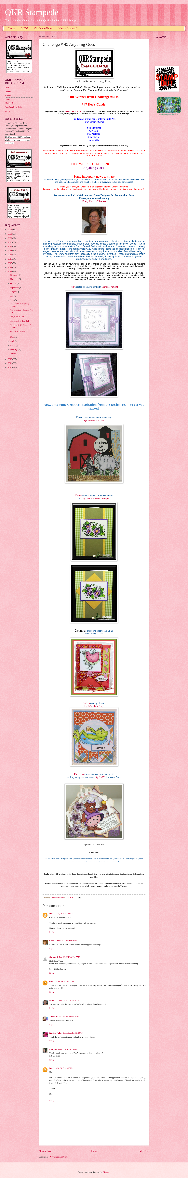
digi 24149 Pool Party (94, 706)
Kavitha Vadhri (55, 1033)
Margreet (53, 1049)
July (12, 301)
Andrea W (53, 1017)
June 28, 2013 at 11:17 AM (69, 957)
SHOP (24, 28)
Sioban (7, 113)
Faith (7, 90)
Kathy (7, 102)
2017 (10, 260)
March (13, 350)
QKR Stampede (31, 12)
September (14, 293)
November (14, 284)
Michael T (9, 106)
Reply (51, 932)
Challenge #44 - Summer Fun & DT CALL (21, 316)
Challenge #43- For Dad (19, 326)
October (13, 288)
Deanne (80, 630)
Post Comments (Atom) (59, 1157)
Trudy (72, 287)
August (13, 297)
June (12, 305)
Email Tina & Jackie (74, 111)
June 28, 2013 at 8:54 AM (67, 941)
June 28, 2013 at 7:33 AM (63, 914)
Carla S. (52, 941)
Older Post (143, 1150)
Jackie (86, 703)
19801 (102, 777)
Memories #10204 (109, 287)
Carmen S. (53, 957)
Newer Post (45, 1150)
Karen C (8, 98)
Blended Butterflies (17, 337)
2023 (10, 235)
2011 (10, 368)
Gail (51, 982)
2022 (10, 239)
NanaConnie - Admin (13, 110)
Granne (8, 94)
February (14, 355)
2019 (10, 251)
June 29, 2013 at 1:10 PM (69, 1017)
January (13, 359)
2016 (10, 264)
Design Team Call (17, 322)
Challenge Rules (43, 28)
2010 (10, 373)
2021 (10, 243)
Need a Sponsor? (68, 28)
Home (11, 28)
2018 (10, 256)
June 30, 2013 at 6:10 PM (63, 1068)
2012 (10, 364)
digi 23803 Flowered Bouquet (96, 498)
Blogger (106, 1172)
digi (96, 777)
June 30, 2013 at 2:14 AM (73, 1033)
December (14, 280)
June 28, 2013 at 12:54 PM (69, 1000)
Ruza (78, 495)
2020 (10, 247)
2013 (10, 277)
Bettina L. (53, 1000)
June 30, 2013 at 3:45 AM (68, 1049)
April (12, 346)
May (12, 342)
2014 (10, 272)
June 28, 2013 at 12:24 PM (64, 982)
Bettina (79, 774)
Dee (50, 914)
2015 (10, 268)
